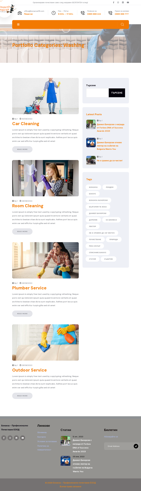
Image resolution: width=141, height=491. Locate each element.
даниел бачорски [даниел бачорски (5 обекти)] (97, 213)
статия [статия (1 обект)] (92, 259)
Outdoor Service (29, 370)
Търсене (91, 85)
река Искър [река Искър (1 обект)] (94, 246)
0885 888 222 (94, 14)
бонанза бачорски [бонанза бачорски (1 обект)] (98, 200)
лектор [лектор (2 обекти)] (92, 226)
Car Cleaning (25, 123)
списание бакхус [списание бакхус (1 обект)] (97, 253)
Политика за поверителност (44, 448)
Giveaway (42, 432)
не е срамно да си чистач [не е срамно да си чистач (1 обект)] (102, 233)
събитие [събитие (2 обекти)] (108, 259)
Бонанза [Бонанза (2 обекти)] (93, 187)
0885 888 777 (122, 14)
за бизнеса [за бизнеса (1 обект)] (111, 220)
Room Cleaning (27, 206)
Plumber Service (29, 288)
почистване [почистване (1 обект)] (95, 240)
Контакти (41, 437)
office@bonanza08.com (34, 11)
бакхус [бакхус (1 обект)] (92, 194)
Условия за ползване (47, 441)
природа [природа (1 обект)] (113, 240)
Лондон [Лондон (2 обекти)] (110, 187)
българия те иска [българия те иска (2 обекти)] (98, 207)
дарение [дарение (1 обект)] (93, 220)
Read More (22, 149)
